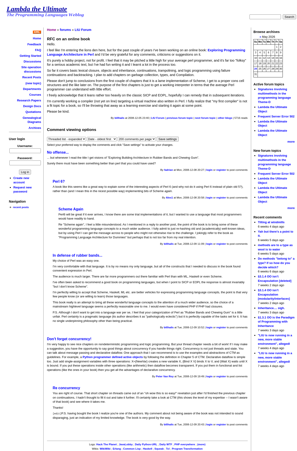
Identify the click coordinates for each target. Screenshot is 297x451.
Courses (35, 94)
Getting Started (30, 55)
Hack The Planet (106, 444)
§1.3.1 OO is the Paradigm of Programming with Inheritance (276, 322)
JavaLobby (126, 444)
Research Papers (29, 100)
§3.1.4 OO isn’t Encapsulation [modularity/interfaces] (274, 294)
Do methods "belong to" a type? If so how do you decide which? (276, 263)
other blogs (225, 118)
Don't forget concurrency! (69, 339)
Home (37, 38)
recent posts (21, 207)
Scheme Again (70, 209)
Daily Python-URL (146, 444)
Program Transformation (187, 448)
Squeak (159, 448)
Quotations (33, 112)
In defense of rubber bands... (77, 255)
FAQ (38, 50)
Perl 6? (59, 181)
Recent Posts (31, 77)
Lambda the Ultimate (37, 9)
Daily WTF (165, 444)
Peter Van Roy (165, 376)
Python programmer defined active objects (113, 357)
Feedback (34, 44)
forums (65, 30)
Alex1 (169, 197)
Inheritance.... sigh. (271, 308)
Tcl (168, 448)
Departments (32, 89)
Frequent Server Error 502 (276, 116)
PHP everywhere (184, 444)
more (291, 141)
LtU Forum (83, 30)
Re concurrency (66, 388)
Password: (25, 158)
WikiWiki (105, 448)
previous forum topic (180, 118)
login (209, 169)
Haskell (147, 448)
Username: (25, 146)
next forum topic (205, 118)
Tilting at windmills (271, 222)
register (221, 169)
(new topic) (33, 83)
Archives (35, 128)
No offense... (58, 152)
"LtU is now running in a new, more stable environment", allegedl (275, 339)
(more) (201, 444)
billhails (120, 118)
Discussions (32, 61)
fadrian (168, 169)
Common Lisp (132, 448)
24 (255, 69)
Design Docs (32, 106)
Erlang (117, 448)
